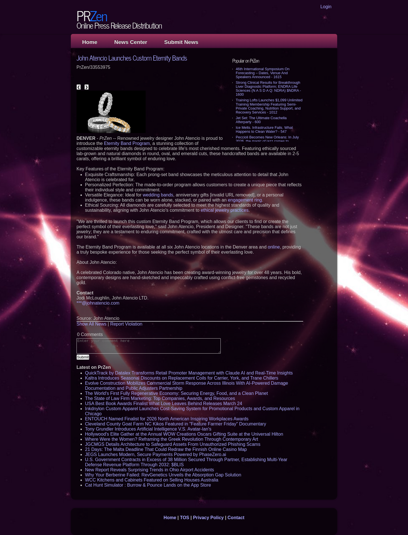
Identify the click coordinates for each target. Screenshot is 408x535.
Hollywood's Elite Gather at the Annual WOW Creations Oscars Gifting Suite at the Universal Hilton (184, 434)
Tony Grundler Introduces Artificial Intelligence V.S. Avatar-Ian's (148, 429)
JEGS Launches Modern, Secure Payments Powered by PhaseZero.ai (155, 454)
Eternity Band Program (127, 143)
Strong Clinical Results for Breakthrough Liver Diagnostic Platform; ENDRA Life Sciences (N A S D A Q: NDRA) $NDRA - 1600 (268, 88)
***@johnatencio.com (97, 303)
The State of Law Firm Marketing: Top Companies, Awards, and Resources (160, 398)
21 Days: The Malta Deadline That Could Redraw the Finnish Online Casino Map (166, 449)
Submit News (181, 42)
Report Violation (126, 324)
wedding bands (158, 194)
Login (326, 6)
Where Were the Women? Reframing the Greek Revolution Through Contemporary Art (171, 439)
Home (89, 42)
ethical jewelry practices (224, 210)
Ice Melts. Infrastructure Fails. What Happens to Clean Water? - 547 (264, 129)
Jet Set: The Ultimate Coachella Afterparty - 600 (261, 120)
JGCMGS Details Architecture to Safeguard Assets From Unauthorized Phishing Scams (172, 444)
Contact (236, 517)
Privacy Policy (208, 517)
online (274, 247)
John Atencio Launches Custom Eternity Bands (131, 57)
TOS (184, 517)
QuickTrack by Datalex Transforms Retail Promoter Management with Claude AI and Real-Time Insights (189, 373)
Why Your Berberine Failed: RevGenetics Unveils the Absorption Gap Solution (163, 474)
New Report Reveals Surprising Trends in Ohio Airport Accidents (149, 469)
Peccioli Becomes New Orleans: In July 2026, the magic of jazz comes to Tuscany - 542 (267, 141)
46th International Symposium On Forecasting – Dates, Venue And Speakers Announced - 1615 (263, 73)
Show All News (91, 324)
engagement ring (245, 200)
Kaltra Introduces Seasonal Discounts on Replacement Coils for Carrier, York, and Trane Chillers (181, 378)
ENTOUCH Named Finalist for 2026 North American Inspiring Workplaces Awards (166, 418)
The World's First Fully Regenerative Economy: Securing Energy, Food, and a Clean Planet (176, 393)
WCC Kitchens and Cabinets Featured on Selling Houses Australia (151, 480)
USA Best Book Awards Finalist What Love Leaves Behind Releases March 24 (163, 403)
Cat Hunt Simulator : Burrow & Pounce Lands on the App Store (148, 485)
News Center (130, 42)
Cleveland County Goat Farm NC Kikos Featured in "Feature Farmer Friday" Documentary (175, 423)
